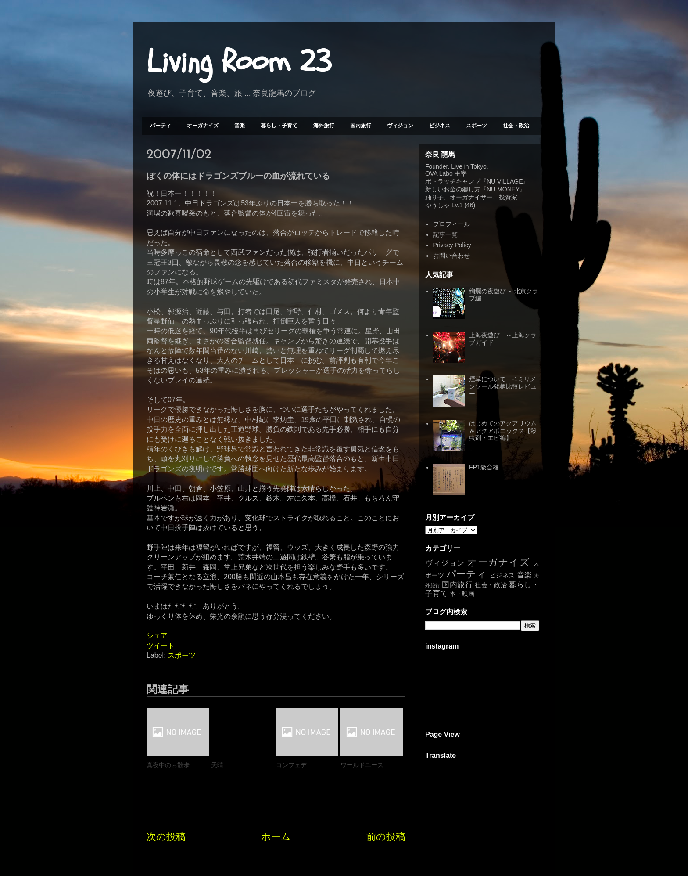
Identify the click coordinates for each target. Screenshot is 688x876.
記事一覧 (445, 234)
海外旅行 (323, 126)
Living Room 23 (239, 62)
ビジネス (439, 126)
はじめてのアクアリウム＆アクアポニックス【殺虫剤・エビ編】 (503, 431)
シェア (157, 635)
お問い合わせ (451, 255)
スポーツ (476, 126)
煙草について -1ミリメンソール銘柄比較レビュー (503, 386)
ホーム (276, 836)
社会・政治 (516, 126)
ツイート (161, 645)
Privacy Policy (452, 245)
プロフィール (451, 223)
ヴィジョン (400, 126)
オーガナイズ (203, 126)
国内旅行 (360, 126)
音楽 (239, 126)
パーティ (160, 126)
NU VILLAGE (505, 181)
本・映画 (462, 593)
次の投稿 (166, 836)
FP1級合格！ (487, 467)
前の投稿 (385, 836)
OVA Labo (439, 173)
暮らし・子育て (279, 126)
